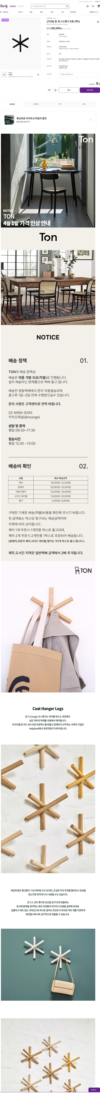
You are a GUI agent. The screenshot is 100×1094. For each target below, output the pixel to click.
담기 (68, 90)
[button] (48, 120)
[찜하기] (38, 75)
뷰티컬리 (21, 6)
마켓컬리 (13, 6)
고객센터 (97, 1)
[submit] (66, 6)
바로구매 (90, 90)
